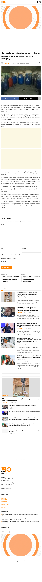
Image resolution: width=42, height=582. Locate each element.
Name (2, 242)
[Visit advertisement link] (21, 17)
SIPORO (3, 503)
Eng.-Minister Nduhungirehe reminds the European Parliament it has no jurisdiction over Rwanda (28, 325)
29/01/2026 (28, 297)
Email (2, 248)
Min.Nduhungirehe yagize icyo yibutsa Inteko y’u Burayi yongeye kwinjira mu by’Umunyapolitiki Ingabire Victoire (29, 357)
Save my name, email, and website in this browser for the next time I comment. (20, 254)
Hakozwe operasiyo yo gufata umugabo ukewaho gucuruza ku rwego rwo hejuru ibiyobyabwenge (27, 294)
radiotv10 (7, 63)
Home (2, 49)
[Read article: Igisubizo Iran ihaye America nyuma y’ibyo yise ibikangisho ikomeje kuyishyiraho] (5, 431)
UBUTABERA (26, 63)
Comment (3, 224)
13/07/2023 (14, 63)
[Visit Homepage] (3, 2)
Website (24, 248)
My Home (3, 498)
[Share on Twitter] (28, 98)
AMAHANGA (4, 501)
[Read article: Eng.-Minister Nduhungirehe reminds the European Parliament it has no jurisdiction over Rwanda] (8, 328)
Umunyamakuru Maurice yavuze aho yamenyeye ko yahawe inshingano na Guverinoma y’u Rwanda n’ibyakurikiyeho (27, 309)
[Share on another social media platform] (39, 98)
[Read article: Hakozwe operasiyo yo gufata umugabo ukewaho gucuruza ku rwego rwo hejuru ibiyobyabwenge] (8, 297)
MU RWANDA (7, 49)
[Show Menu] (37, 2)
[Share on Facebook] (10, 98)
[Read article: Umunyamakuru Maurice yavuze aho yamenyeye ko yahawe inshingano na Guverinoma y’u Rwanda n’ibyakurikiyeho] (8, 312)
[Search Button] (40, 2)
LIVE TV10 (3, 507)
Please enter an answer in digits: (8, 258)
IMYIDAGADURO (5, 504)
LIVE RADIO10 (4, 506)
